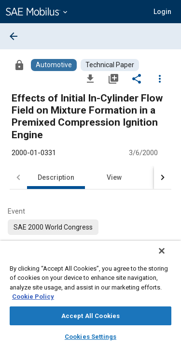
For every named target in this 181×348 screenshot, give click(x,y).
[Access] (19, 64)
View (114, 177)
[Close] (168, 257)
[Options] (159, 78)
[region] (90, 297)
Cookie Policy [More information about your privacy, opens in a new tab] (33, 296)
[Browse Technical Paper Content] (110, 65)
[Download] (90, 78)
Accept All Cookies (90, 315)
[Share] (136, 78)
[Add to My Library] (113, 78)
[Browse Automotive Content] (54, 65)
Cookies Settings (90, 336)
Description (56, 177)
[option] (53, 227)
